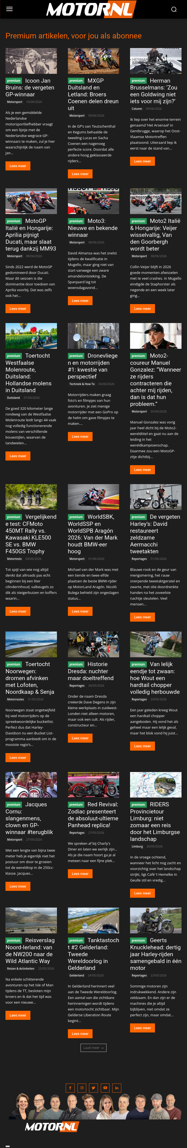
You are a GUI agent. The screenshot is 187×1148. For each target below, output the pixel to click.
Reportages (139, 559)
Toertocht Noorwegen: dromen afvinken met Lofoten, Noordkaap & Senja (29, 678)
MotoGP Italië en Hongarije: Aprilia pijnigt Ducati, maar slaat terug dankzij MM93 (30, 235)
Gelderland (77, 975)
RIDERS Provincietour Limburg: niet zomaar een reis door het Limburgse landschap (155, 821)
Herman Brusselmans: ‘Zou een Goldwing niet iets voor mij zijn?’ (153, 91)
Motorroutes (15, 699)
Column (137, 109)
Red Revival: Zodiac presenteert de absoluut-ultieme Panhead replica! (93, 815)
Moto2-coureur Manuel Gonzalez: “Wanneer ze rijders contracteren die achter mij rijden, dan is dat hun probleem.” (155, 379)
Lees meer (18, 166)
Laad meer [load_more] (94, 1047)
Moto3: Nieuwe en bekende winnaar (93, 228)
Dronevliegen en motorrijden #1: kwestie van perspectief (93, 366)
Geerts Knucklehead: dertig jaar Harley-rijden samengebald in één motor (156, 954)
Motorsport (14, 102)
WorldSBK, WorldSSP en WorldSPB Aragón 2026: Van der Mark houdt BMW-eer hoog (92, 534)
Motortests (14, 559)
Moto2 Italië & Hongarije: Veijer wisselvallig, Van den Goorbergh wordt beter (155, 235)
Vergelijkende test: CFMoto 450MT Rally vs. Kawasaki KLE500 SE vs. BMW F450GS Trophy (30, 534)
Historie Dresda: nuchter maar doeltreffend (91, 671)
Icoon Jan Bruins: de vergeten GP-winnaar (29, 87)
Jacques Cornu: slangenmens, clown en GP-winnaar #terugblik (29, 818)
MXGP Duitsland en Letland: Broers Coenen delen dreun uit (93, 94)
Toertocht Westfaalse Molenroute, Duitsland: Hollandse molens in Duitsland (28, 373)
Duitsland (13, 398)
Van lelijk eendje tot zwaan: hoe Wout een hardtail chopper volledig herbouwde (155, 678)
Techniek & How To (82, 384)
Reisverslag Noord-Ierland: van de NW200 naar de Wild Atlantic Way (30, 950)
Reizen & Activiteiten (20, 968)
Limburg (137, 846)
